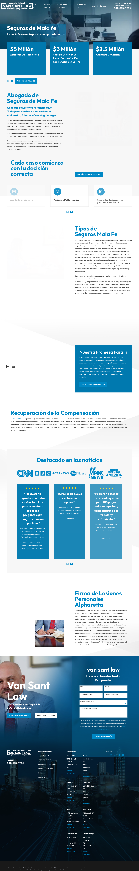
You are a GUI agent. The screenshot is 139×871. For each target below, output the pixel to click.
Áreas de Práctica (44, 760)
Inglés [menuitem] (93, 6)
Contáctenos (42, 777)
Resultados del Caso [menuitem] (80, 6)
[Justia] (119, 755)
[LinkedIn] (115, 755)
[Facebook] (107, 755)
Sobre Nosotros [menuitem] (35, 6)
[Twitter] (111, 755)
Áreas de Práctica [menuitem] (47, 6)
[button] (13, 367)
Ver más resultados (26, 81)
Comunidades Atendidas (47, 764)
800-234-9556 (122, 8)
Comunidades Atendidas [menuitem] (62, 6)
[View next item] (12, 81)
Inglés (40, 773)
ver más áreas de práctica (88, 174)
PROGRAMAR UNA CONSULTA (93, 384)
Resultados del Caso (45, 769)
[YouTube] (123, 755)
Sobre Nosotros (43, 755)
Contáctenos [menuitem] (101, 6)
